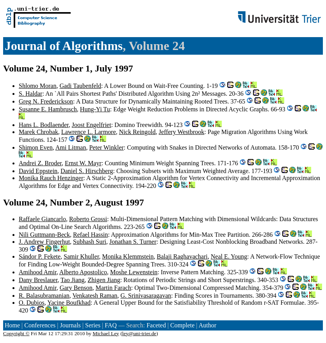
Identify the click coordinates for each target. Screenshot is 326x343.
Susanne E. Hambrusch (48, 109)
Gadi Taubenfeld (80, 85)
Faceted (156, 325)
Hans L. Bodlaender (44, 124)
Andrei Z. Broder (40, 163)
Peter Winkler (106, 147)
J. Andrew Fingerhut (44, 241)
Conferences (39, 325)
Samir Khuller (81, 256)
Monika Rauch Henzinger (51, 178)
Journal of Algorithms (64, 46)
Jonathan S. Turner (132, 241)
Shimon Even (36, 147)
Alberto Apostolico (83, 272)
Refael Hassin (90, 234)
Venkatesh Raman (94, 295)
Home (12, 325)
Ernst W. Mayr (83, 163)
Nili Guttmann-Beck (44, 234)
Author (207, 325)
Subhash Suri (89, 241)
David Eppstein (38, 171)
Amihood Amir (38, 272)
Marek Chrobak (38, 132)
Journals (70, 325)
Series (92, 325)
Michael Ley (106, 333)
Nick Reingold (137, 132)
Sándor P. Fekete (40, 256)
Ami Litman (70, 147)
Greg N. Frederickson (46, 101)
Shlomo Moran (37, 85)
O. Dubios (32, 302)
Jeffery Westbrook (182, 132)
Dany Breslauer (38, 280)
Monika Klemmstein (128, 256)
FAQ (111, 325)
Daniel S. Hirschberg (87, 171)
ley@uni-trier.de (139, 333)
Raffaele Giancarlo (42, 219)
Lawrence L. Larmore (88, 132)
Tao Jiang (73, 280)
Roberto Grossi (88, 219)
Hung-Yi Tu (95, 109)
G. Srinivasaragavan (146, 295)
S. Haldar (30, 93)
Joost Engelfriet (91, 124)
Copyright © (16, 333)
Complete (182, 325)
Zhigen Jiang (104, 280)
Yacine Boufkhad (69, 302)
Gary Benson (76, 287)
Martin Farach (113, 287)
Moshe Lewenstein (133, 272)
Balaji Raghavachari (182, 256)
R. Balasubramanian (44, 295)
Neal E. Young (229, 256)
